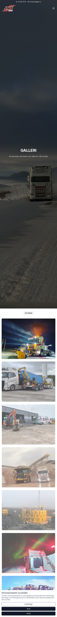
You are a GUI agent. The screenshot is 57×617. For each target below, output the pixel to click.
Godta (28, 613)
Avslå (28, 609)
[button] (28, 338)
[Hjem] (9, 8)
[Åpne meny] (53, 8)
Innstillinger (29, 604)
